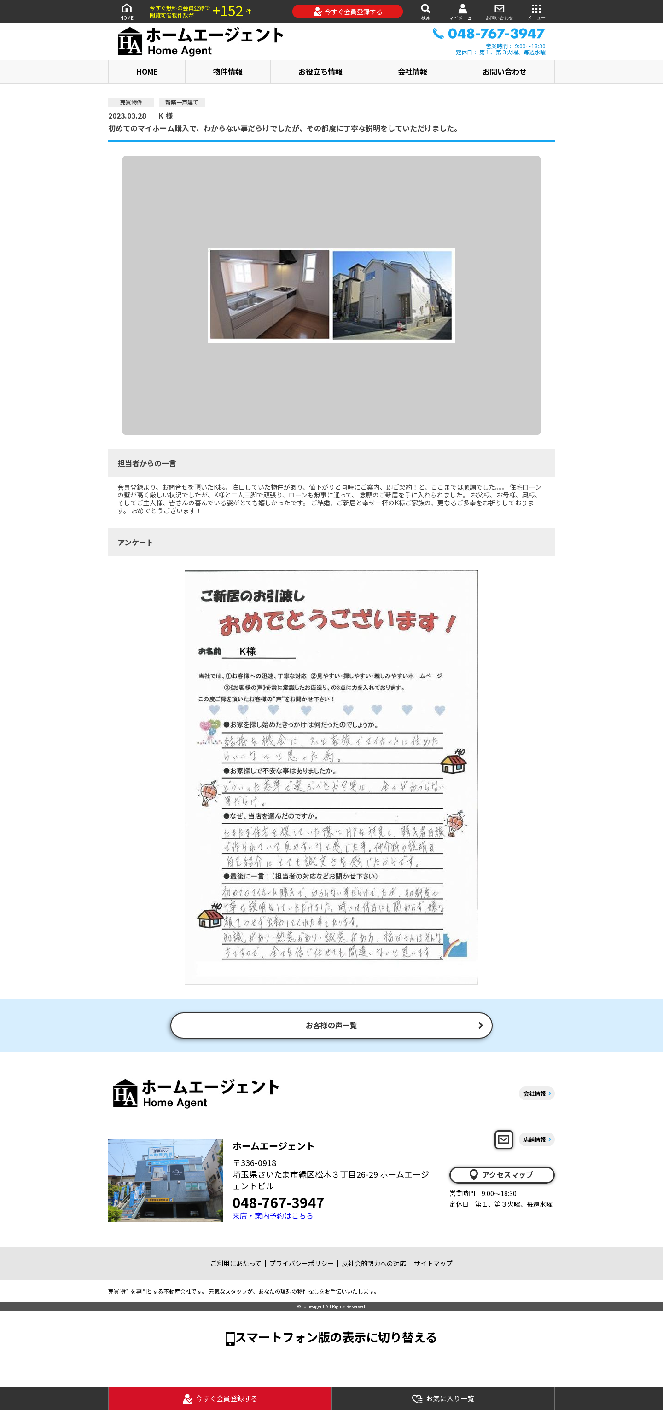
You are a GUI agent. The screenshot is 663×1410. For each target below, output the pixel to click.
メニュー (536, 11)
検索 (425, 11)
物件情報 (228, 71)
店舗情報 (534, 1140)
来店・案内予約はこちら (273, 1217)
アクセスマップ (500, 1176)
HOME (126, 11)
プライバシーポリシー (301, 1264)
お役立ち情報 (320, 71)
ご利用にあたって (236, 1264)
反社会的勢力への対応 (374, 1264)
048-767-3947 (279, 1204)
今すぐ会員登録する (348, 11)
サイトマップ (433, 1264)
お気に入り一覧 (443, 1398)
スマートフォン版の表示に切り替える (336, 1337)
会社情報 (412, 71)
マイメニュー (462, 11)
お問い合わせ (499, 11)
